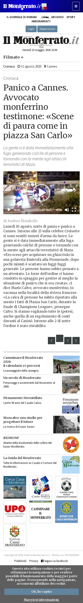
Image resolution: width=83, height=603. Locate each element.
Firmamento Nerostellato (22, 398)
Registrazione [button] (47, 28)
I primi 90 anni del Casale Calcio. (22, 403)
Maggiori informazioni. (41, 600)
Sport (70, 17)
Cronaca (9, 66)
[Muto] (67, 210)
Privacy (33, 561)
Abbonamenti (41, 21)
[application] (41, 192)
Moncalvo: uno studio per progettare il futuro (22, 420)
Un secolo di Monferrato (22, 378)
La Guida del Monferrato (22, 458)
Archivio (51, 17)
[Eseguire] (9, 210)
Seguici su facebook (54, 561)
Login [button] (31, 28)
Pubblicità (20, 561)
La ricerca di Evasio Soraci (18, 427)
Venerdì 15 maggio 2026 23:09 (39, 50)
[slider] (38, 210)
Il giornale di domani (22, 17)
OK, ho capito (41, 592)
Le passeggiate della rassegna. (21, 370)
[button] (41, 193)
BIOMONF (11, 438)
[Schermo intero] (74, 210)
